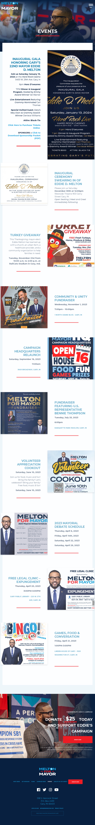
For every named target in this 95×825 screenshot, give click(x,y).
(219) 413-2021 (35, 808)
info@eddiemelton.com (47, 808)
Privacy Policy (59, 808)
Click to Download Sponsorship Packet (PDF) (24, 136)
